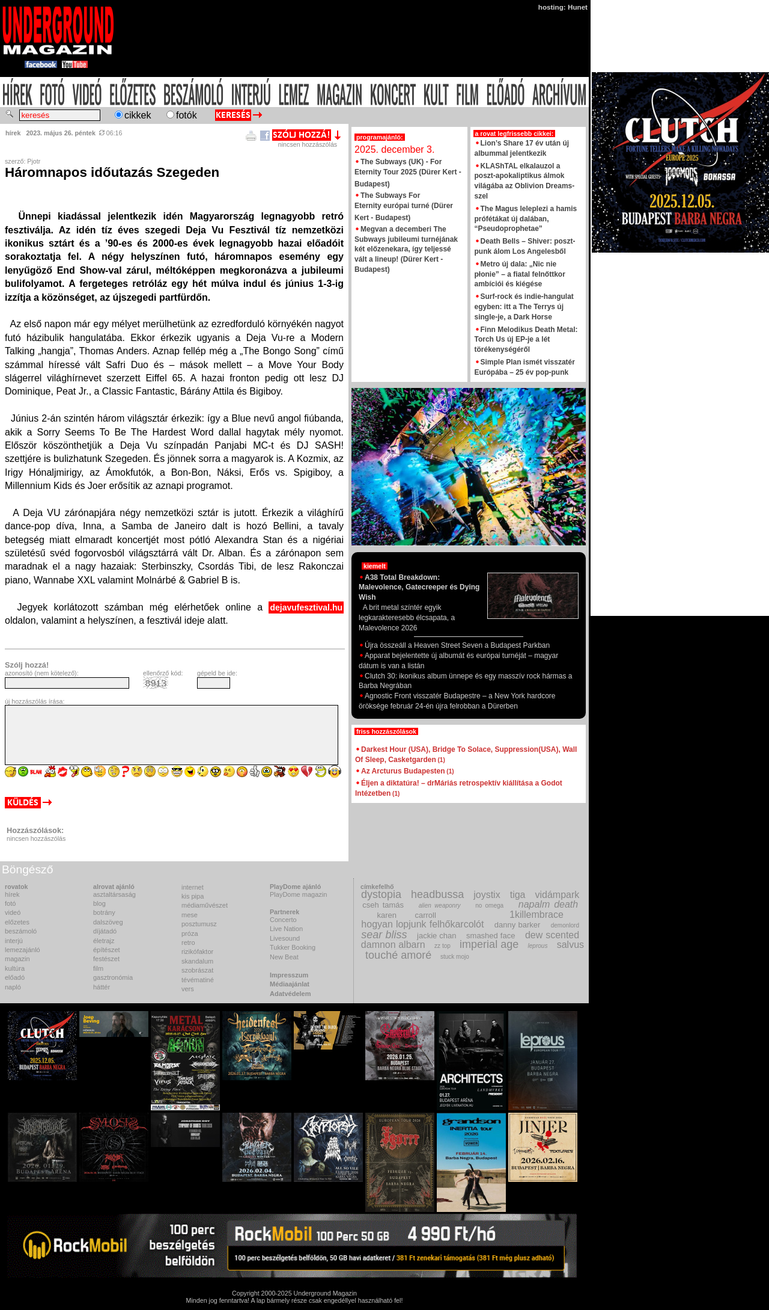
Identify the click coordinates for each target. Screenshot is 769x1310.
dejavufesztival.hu (306, 607)
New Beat (284, 957)
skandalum (197, 961)
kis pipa (192, 896)
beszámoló (21, 931)
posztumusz (199, 923)
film (98, 968)
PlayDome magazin (298, 894)
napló (13, 987)
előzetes (17, 922)
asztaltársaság (114, 894)
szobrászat (197, 970)
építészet (106, 949)
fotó (10, 903)
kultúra (15, 968)
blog (99, 903)
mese (189, 914)
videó (12, 912)
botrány (104, 912)
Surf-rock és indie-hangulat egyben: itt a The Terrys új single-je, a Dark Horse (524, 306)
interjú (14, 940)
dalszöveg (108, 922)
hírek (12, 894)
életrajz (103, 940)
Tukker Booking (292, 947)
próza (189, 933)
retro (188, 942)
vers (187, 988)
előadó (15, 977)
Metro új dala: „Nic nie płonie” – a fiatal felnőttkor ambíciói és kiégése (520, 274)
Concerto (283, 919)
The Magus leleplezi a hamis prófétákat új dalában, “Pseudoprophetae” (526, 218)
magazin (17, 958)
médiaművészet (204, 905)
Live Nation (286, 928)
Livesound (285, 938)
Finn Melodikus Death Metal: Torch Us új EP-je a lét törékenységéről (526, 339)
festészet (106, 958)
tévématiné (197, 979)
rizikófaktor (197, 951)
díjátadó (105, 931)
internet (192, 887)
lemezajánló (22, 949)
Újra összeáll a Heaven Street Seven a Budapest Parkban (454, 645)
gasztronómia (113, 977)
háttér (101, 987)
